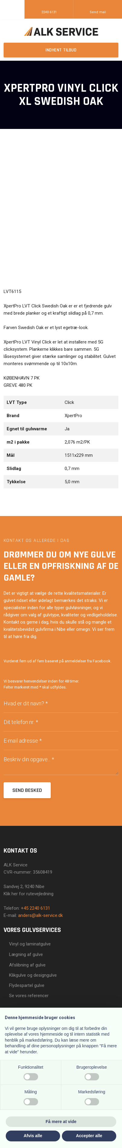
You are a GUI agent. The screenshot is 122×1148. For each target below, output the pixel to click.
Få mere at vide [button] (61, 1121)
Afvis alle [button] (33, 1135)
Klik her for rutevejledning (28, 893)
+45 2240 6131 (35, 908)
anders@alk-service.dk (40, 915)
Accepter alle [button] (89, 1135)
